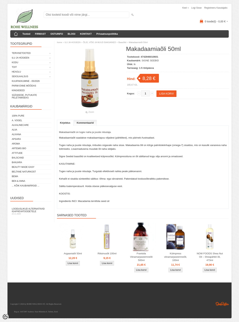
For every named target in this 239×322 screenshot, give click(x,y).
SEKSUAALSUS (20, 76)
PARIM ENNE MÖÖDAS (24, 85)
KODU (15, 62)
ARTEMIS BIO (19, 148)
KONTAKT (86, 33)
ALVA (14, 129)
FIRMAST (40, 33)
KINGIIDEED (18, 90)
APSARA (16, 139)
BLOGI (71, 33)
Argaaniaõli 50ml (73, 253)
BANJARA (17, 162)
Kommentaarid (85, 122)
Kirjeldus (65, 122)
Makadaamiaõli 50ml (138, 42)
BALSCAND (18, 157)
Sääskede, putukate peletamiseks (24, 96)
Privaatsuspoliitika (107, 33)
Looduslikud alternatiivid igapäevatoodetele (31, 211)
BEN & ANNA (18, 181)
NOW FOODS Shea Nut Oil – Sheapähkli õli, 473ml (210, 257)
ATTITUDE (17, 153)
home (59, 42)
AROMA (16, 143)
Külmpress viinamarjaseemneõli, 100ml (175, 257)
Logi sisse (196, 8)
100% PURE (18, 115)
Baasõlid (122, 42)
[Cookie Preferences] (5, 316)
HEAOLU (16, 71)
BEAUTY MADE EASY (23, 167)
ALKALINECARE (20, 125)
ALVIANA (16, 134)
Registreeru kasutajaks (215, 8)
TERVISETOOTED (21, 53)
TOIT (14, 67)
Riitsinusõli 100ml (107, 253)
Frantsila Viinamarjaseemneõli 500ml (141, 257)
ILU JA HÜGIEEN (20, 57)
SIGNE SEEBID (150, 60)
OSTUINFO (56, 33)
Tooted (26, 33)
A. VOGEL (17, 120)
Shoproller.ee (222, 304)
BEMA (15, 176)
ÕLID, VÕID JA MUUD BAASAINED (99, 42)
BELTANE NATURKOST (24, 171)
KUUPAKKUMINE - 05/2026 (26, 81)
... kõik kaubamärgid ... (25, 185)
